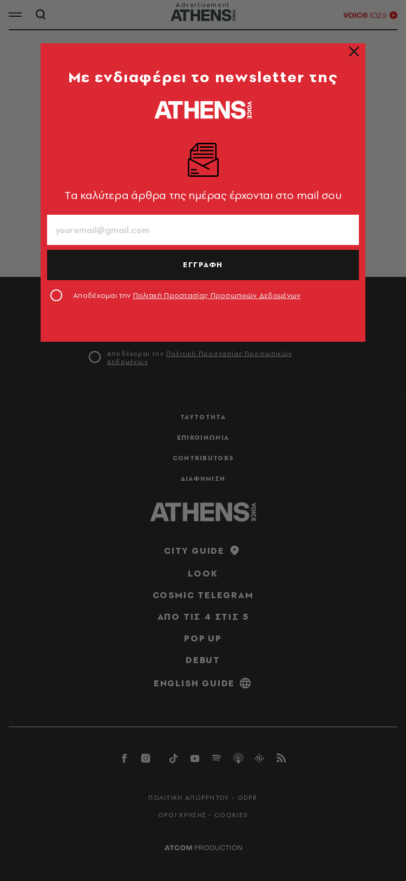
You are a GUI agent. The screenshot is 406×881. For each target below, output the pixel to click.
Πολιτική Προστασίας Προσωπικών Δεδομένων (217, 295)
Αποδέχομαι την (187, 295)
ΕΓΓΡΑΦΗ (203, 264)
